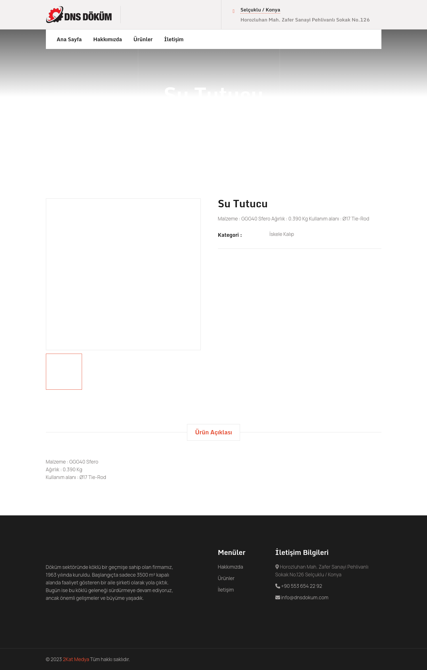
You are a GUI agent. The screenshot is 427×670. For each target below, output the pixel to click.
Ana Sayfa (69, 39)
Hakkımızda (107, 39)
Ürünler (143, 39)
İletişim (174, 39)
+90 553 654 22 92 (298, 586)
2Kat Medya (76, 659)
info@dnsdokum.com (302, 597)
